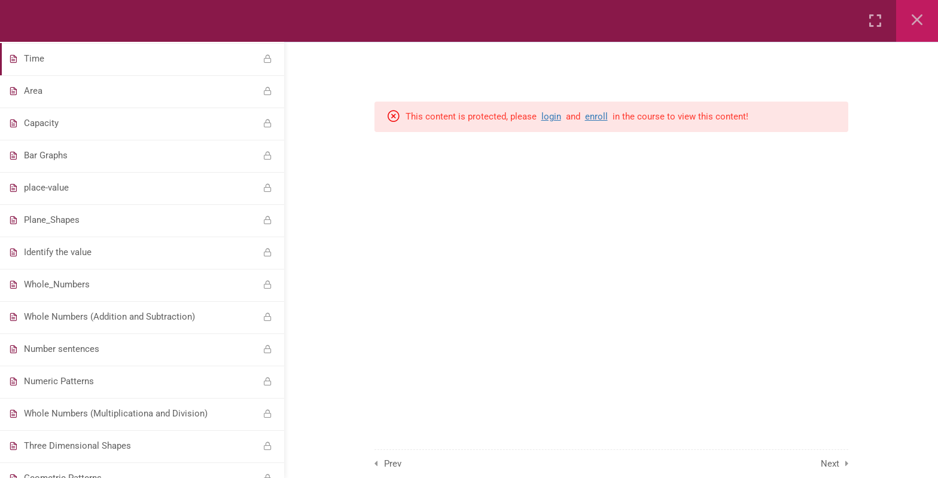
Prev (392, 463)
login (551, 116)
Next (830, 463)
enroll (596, 116)
